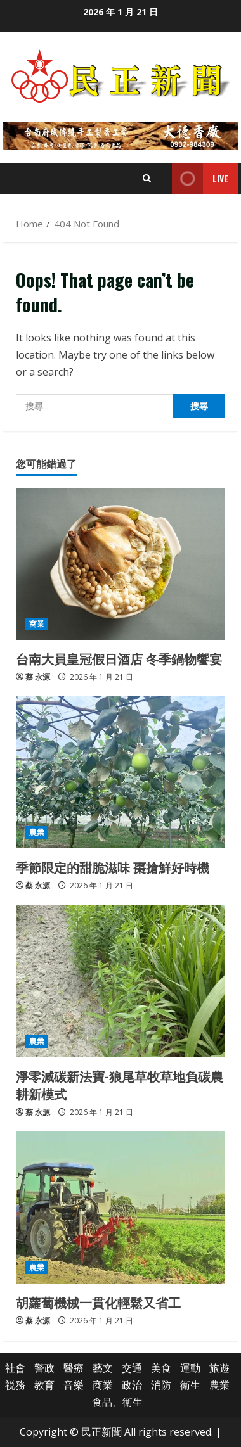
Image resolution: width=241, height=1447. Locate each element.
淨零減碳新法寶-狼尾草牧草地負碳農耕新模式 (119, 1084)
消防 (161, 1385)
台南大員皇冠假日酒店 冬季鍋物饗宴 (119, 658)
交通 (132, 1368)
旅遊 (219, 1368)
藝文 (103, 1368)
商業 (36, 623)
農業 (36, 832)
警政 (44, 1368)
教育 (44, 1385)
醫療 (73, 1368)
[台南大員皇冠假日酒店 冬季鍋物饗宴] (120, 564)
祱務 (15, 1385)
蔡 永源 (37, 677)
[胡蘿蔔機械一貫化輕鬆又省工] (120, 1207)
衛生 (190, 1385)
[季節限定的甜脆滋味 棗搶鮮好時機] (120, 772)
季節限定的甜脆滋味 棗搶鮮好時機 (112, 866)
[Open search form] (147, 178)
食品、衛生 (117, 1402)
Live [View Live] (200, 178)
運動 (190, 1368)
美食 (161, 1368)
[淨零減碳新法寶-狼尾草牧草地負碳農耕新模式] (120, 981)
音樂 (73, 1385)
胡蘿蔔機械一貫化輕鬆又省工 (98, 1301)
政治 (132, 1385)
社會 (15, 1368)
